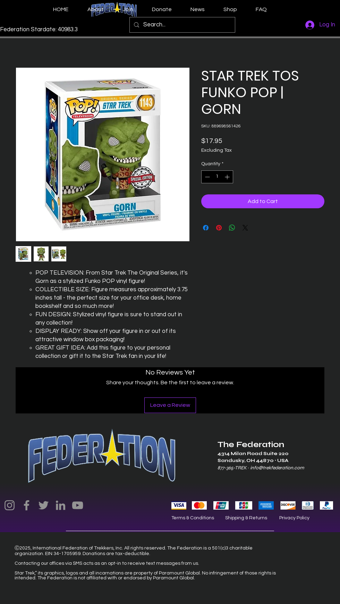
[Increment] (227, 177)
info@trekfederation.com (277, 468)
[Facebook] (26, 505)
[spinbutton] (217, 177)
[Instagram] (9, 505)
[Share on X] (245, 228)
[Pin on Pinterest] (219, 228)
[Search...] (181, 24)
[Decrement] (206, 177)
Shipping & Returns (246, 517)
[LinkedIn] (60, 505)
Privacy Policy (294, 517)
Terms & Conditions (192, 517)
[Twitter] (43, 505)
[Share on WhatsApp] (232, 228)
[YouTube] (77, 505)
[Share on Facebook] (206, 228)
